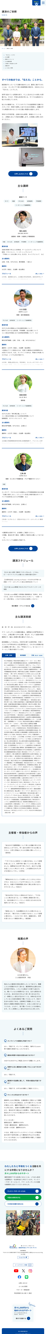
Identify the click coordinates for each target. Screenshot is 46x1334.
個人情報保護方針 (23, 1331)
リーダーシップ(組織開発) (23, 205)
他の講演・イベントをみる (23, 605)
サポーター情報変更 (23, 1290)
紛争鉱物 (29, 201)
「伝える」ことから (10, 55)
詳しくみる (39, 274)
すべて (6, 201)
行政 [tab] (37, 655)
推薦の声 (7, 65)
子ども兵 (21, 201)
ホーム (3, 48)
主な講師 (7, 57)
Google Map (23, 1257)
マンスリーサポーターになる (23, 1191)
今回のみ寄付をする (23, 1197)
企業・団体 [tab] (8, 655)
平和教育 (38, 201)
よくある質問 (23, 1286)
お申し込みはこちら (23, 173)
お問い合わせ (23, 1283)
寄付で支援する (23, 1318)
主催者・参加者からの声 (11, 63)
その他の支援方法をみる (23, 1204)
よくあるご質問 (9, 68)
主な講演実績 (8, 61)
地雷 (13, 201)
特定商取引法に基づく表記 (23, 1293)
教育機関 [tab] (23, 655)
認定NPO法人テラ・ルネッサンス (23, 1246)
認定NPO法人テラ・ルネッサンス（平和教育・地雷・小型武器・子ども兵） (6, 2)
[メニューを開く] (43, 2)
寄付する (36, 1)
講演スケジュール (9, 59)
